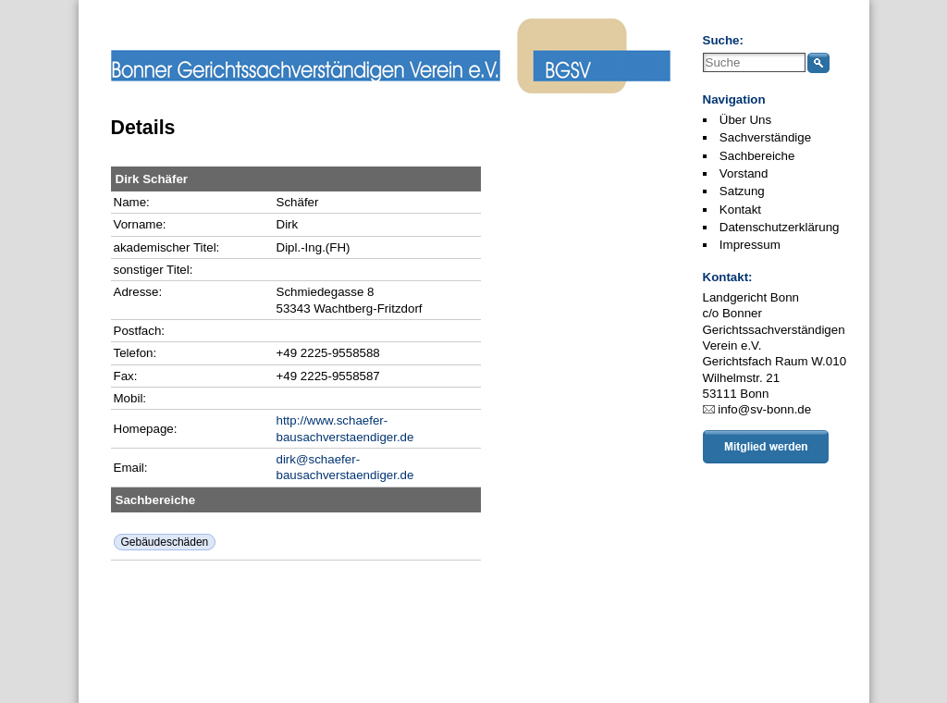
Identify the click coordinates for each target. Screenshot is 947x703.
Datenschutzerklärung (779, 227)
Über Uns (745, 120)
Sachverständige (765, 137)
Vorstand (744, 173)
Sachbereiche (757, 156)
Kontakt (740, 209)
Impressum (750, 245)
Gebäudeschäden (165, 542)
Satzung (742, 191)
